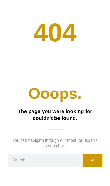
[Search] (92, 160)
